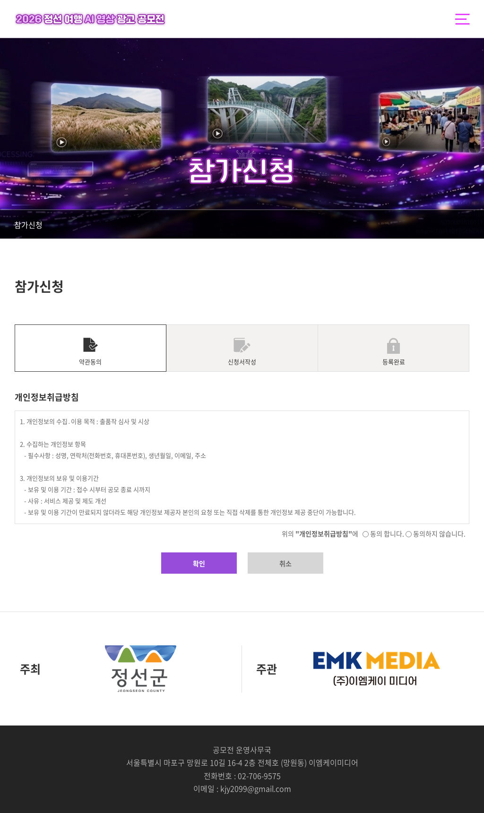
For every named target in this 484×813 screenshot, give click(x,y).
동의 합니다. (383, 533)
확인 (199, 563)
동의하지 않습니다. (436, 533)
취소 (285, 563)
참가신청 (28, 224)
